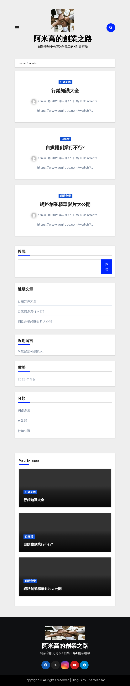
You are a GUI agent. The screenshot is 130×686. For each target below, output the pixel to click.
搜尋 (22, 252)
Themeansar (96, 680)
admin (38, 101)
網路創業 (65, 195)
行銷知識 (65, 82)
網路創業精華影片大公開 (65, 204)
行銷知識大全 (65, 91)
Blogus (77, 680)
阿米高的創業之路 (63, 39)
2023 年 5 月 (27, 379)
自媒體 (65, 139)
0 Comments (88, 101)
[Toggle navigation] (17, 27)
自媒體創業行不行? (65, 148)
